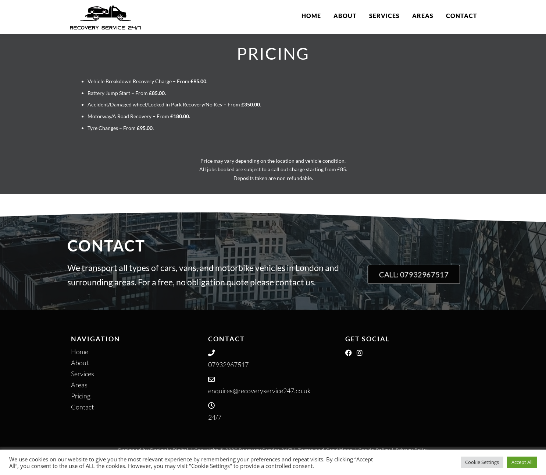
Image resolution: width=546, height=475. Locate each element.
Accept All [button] (521, 462)
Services (384, 15)
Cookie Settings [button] (482, 462)
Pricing (80, 396)
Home (311, 15)
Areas (422, 15)
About (345, 15)
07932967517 (228, 364)
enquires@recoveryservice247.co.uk (259, 391)
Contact (461, 15)
